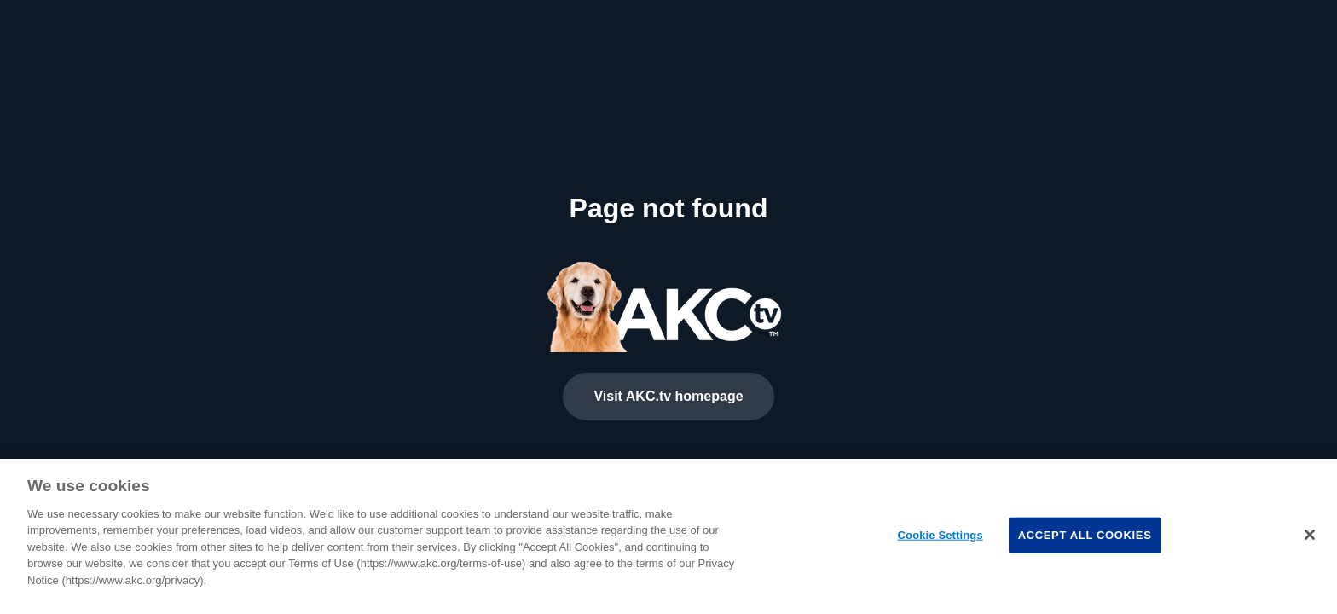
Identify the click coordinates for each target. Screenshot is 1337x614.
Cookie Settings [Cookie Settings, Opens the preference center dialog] (940, 535)
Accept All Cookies (1085, 535)
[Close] (1309, 534)
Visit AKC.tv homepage (668, 396)
